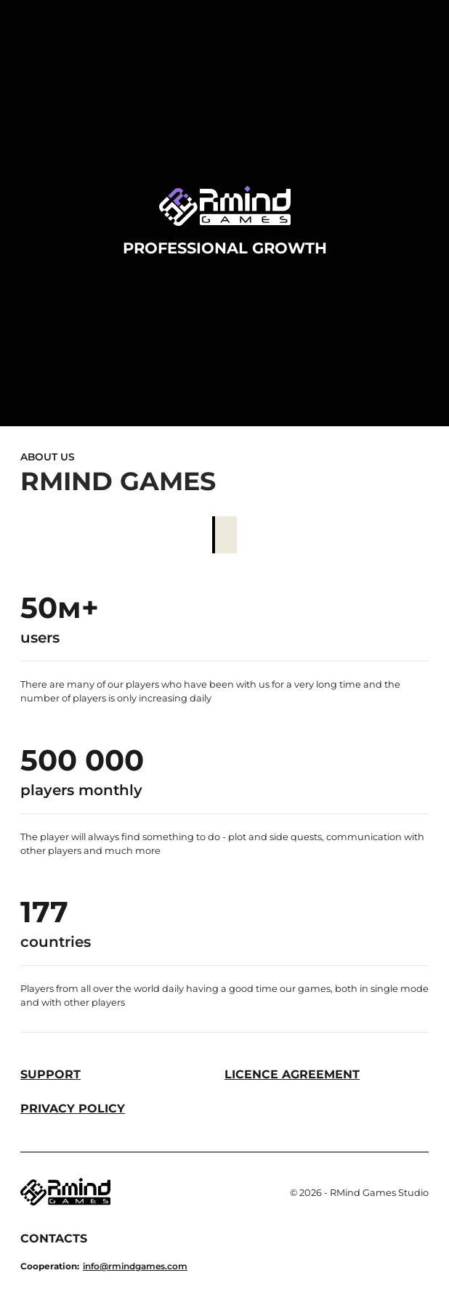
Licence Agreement (292, 1074)
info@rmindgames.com (135, 1266)
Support (50, 1074)
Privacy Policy (72, 1108)
